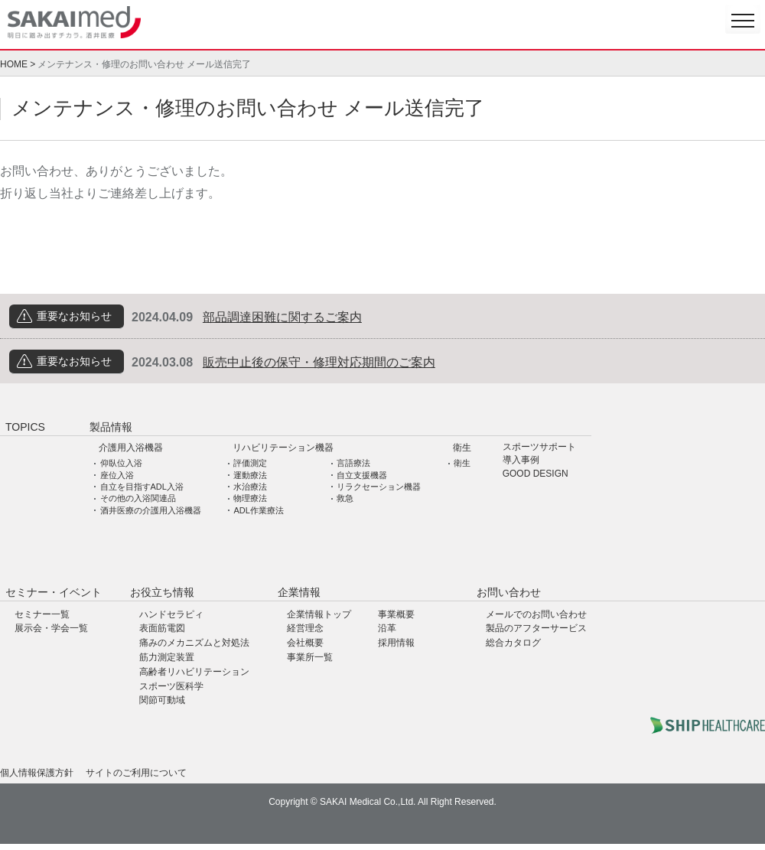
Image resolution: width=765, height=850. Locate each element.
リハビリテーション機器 (283, 447)
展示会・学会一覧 (51, 628)
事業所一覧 (310, 657)
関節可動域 (162, 700)
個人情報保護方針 (36, 772)
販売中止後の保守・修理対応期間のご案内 (319, 362)
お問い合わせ (509, 592)
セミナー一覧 (42, 614)
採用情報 (396, 642)
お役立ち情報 (162, 592)
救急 (345, 498)
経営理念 (305, 628)
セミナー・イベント (53, 592)
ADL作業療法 (258, 510)
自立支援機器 (362, 475)
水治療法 (250, 486)
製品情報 (111, 427)
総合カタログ (513, 642)
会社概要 (305, 642)
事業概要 (396, 614)
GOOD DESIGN (535, 474)
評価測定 (250, 462)
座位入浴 (117, 475)
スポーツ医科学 (171, 686)
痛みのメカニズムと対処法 (194, 642)
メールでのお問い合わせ (536, 614)
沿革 (387, 628)
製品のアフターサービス (536, 628)
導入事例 (521, 460)
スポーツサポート (539, 447)
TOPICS (25, 427)
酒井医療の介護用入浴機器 (150, 510)
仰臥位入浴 (121, 462)
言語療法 (353, 462)
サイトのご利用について (136, 772)
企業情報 (299, 592)
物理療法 (250, 498)
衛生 (462, 447)
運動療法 (250, 475)
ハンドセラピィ (171, 614)
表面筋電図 (162, 628)
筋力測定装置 (166, 657)
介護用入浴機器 (131, 447)
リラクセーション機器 (379, 486)
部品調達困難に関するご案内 (282, 317)
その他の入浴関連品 (138, 498)
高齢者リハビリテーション (194, 671)
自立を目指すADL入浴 (142, 486)
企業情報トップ (319, 614)
